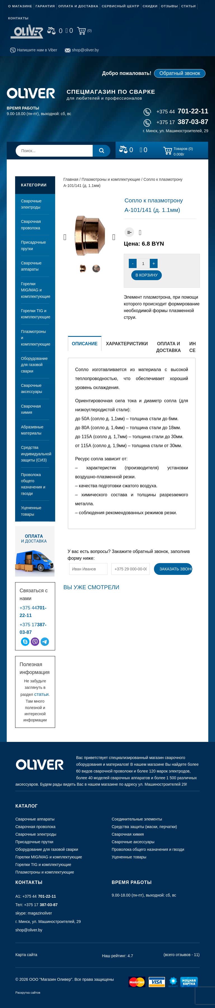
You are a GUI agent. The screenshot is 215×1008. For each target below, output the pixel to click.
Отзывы (169, 6)
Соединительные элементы (137, 819)
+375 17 (175, 122)
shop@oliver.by (82, 50)
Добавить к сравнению (129, 232)
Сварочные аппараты (31, 266)
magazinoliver (40, 913)
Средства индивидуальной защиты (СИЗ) (35, 453)
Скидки (150, 6)
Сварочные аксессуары (31, 388)
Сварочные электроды (31, 204)
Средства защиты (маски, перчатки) (144, 826)
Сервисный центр (120, 6)
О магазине (20, 6)
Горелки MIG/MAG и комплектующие (35, 290)
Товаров (183, 152)
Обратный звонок (179, 73)
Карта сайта (26, 954)
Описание (85, 343)
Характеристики (127, 343)
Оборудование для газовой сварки (34, 364)
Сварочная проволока (31, 224)
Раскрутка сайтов (27, 992)
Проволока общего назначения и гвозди (33, 484)
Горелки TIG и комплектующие (35, 313)
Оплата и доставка (78, 6)
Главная (71, 179)
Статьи (188, 6)
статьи (41, 694)
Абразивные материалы (32, 430)
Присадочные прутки (33, 245)
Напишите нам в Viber (33, 50)
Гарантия (45, 6)
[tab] (85, 347)
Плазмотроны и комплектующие (35, 337)
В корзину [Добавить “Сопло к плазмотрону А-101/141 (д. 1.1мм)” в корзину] (146, 275)
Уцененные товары (31, 511)
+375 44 (175, 112)
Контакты (18, 18)
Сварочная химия (31, 409)
